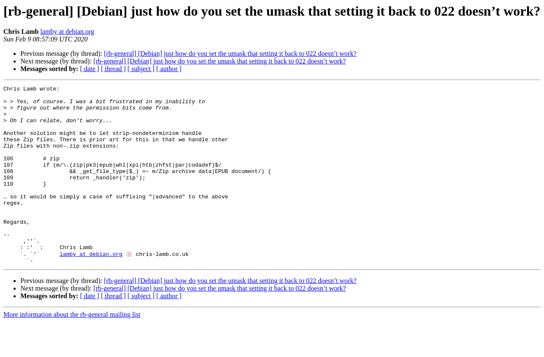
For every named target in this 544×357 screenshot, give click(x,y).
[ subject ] (141, 68)
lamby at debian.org (67, 31)
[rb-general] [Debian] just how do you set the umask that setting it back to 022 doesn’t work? (230, 53)
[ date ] (89, 68)
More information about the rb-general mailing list (71, 349)
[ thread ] (113, 68)
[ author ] (169, 68)
